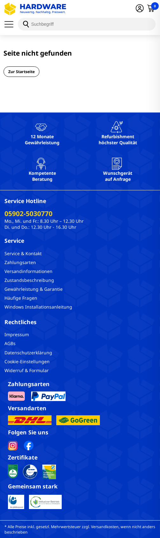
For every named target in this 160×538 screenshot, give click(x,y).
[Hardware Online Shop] (35, 9)
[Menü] (11, 24)
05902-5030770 (28, 213)
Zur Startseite (21, 71)
